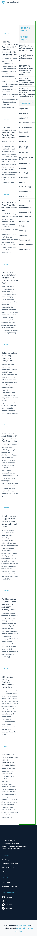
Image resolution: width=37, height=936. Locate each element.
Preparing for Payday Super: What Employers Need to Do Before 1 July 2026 (26, 47)
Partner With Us (8, 867)
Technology (23, 240)
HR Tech (22, 152)
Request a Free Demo (10, 863)
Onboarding (23, 191)
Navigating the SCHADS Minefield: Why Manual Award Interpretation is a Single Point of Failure (26, 69)
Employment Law (25, 123)
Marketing (23, 173)
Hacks (21, 141)
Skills (21, 226)
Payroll (21, 196)
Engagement (24, 127)
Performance (24, 201)
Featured (22, 132)
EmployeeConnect (23, 925)
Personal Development (24, 206)
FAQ (3, 871)
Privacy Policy (21, 928)
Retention (22, 221)
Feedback (22, 137)
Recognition (23, 212)
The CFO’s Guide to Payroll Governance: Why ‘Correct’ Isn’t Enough (26, 57)
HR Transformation (26, 157)
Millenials (22, 177)
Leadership (23, 164)
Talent (21, 235)
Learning (22, 168)
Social (21, 231)
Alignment (23, 109)
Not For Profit (24, 187)
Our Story (5, 860)
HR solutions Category (23, 147)
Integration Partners (9, 886)
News (21, 182)
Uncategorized (24, 245)
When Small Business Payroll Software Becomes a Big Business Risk (26, 81)
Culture (22, 118)
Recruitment (23, 217)
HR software (6, 882)
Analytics (22, 113)
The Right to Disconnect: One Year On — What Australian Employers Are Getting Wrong (27, 92)
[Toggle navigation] (32, 2)
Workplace (23, 249)
